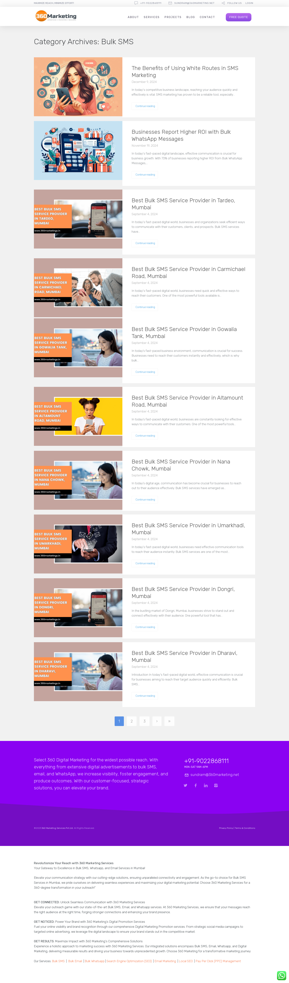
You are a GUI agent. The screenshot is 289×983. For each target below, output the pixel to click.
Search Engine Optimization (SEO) (129, 961)
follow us (234, 3)
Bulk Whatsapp (95, 961)
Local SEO (186, 961)
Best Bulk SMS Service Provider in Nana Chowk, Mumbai (181, 465)
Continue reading (145, 106)
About (133, 17)
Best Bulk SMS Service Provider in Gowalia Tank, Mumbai (184, 333)
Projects (173, 17)
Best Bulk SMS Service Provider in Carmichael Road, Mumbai (188, 272)
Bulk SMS (58, 961)
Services (152, 17)
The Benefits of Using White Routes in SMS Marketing (185, 71)
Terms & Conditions (245, 828)
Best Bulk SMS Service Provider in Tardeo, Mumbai (183, 204)
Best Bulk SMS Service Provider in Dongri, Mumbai (183, 592)
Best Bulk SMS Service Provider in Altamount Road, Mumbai (187, 401)
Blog (190, 17)
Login (249, 3)
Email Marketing (165, 961)
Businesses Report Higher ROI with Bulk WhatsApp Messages (181, 135)
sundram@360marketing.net (194, 3)
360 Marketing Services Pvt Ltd (57, 828)
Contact (207, 17)
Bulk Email (75, 961)
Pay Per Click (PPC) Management (218, 961)
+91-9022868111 (150, 3)
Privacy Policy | (227, 828)
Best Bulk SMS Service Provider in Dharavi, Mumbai (184, 656)
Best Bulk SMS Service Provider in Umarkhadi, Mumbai (188, 529)
